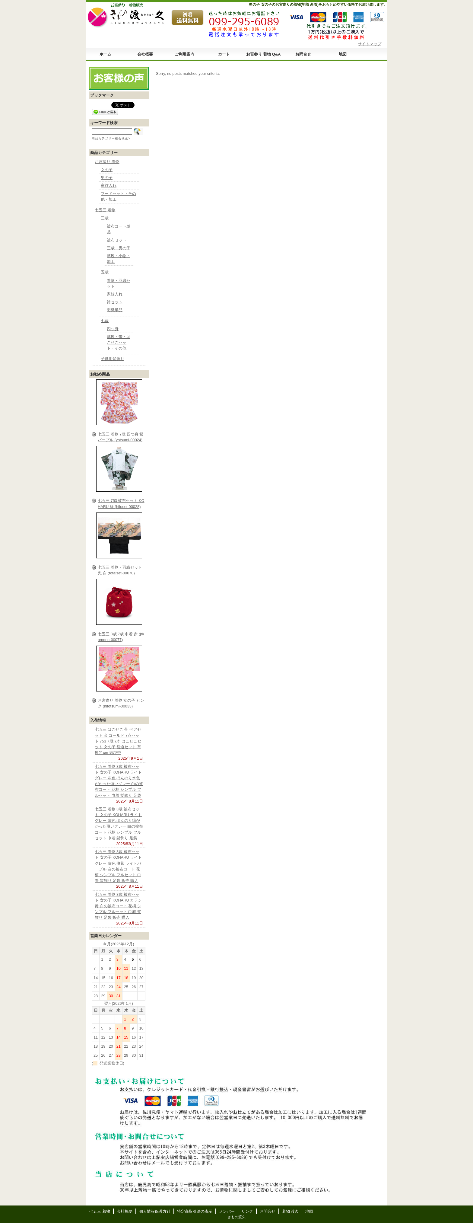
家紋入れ (108, 185)
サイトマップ (369, 44)
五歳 (105, 272)
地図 (343, 54)
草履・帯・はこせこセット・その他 (118, 342)
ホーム (105, 54)
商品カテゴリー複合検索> (111, 138)
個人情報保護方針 (154, 1211)
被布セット (116, 240)
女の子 (107, 170)
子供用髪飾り (112, 358)
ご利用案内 (184, 54)
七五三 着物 (105, 210)
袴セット (114, 302)
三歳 (105, 218)
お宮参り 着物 (107, 161)
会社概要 (145, 54)
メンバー (227, 1211)
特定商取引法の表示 (194, 1211)
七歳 (105, 320)
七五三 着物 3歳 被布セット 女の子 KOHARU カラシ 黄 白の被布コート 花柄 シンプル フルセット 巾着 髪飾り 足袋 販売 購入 (118, 906)
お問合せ (303, 54)
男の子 (107, 177)
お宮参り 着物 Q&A (263, 54)
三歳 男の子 (118, 248)
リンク (247, 1211)
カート (224, 54)
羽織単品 (114, 310)
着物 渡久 (290, 1211)
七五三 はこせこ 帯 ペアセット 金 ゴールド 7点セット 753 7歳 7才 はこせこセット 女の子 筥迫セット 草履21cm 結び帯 (118, 741)
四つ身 (113, 329)
